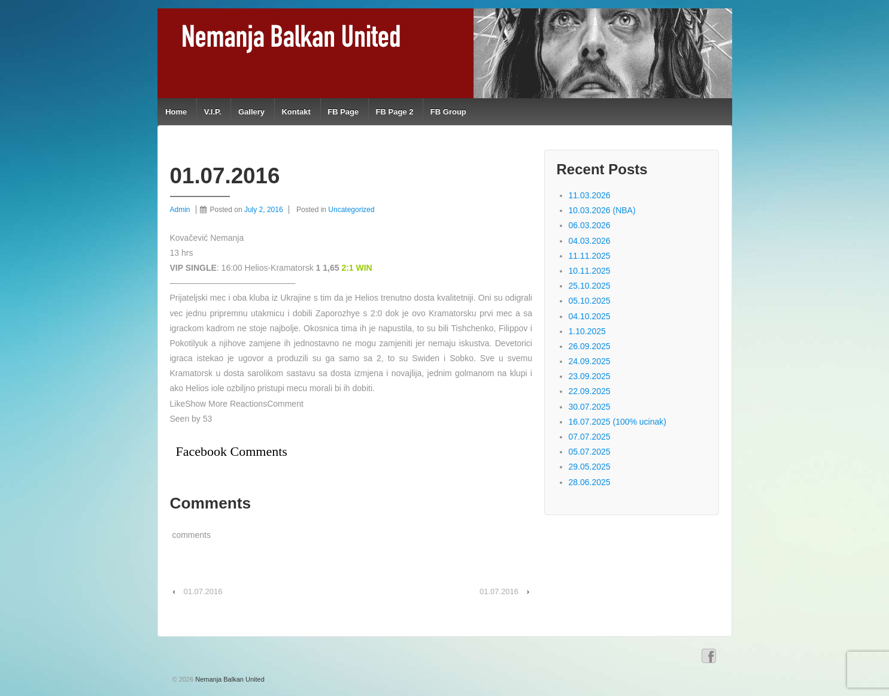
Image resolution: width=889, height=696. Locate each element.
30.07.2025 (590, 406)
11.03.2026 (590, 195)
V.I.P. (213, 111)
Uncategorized (351, 209)
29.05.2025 (590, 466)
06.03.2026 (590, 225)
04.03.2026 (590, 241)
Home (176, 111)
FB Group (448, 111)
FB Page (343, 111)
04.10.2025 (590, 316)
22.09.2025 (590, 391)
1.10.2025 (587, 331)
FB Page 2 (395, 111)
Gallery (251, 111)
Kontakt (295, 111)
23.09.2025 (590, 376)
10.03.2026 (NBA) (602, 210)
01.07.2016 (202, 591)
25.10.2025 (590, 285)
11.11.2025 (590, 256)
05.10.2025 (590, 300)
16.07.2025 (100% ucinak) (617, 421)
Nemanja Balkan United (229, 679)
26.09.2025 (590, 346)
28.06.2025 (590, 482)
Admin (180, 209)
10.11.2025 (590, 271)
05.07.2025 (590, 451)
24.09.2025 (590, 361)
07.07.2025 (590, 436)
